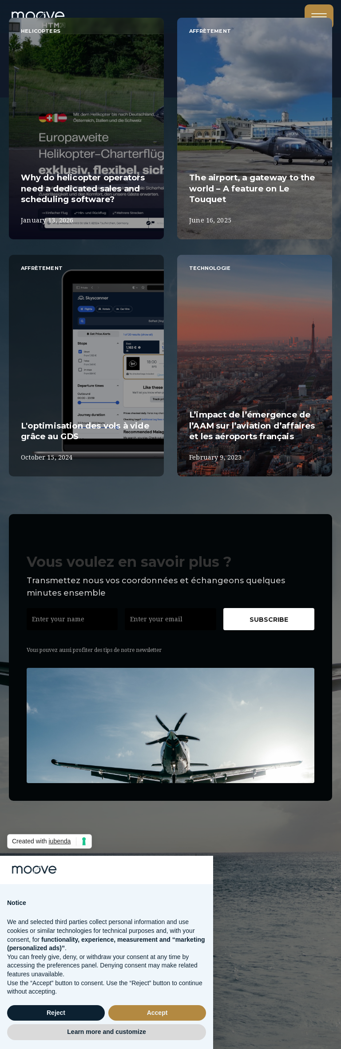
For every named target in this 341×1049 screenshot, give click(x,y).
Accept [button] (157, 1012)
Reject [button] (56, 1012)
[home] (48, 13)
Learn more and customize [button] (106, 1031)
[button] (319, 16)
